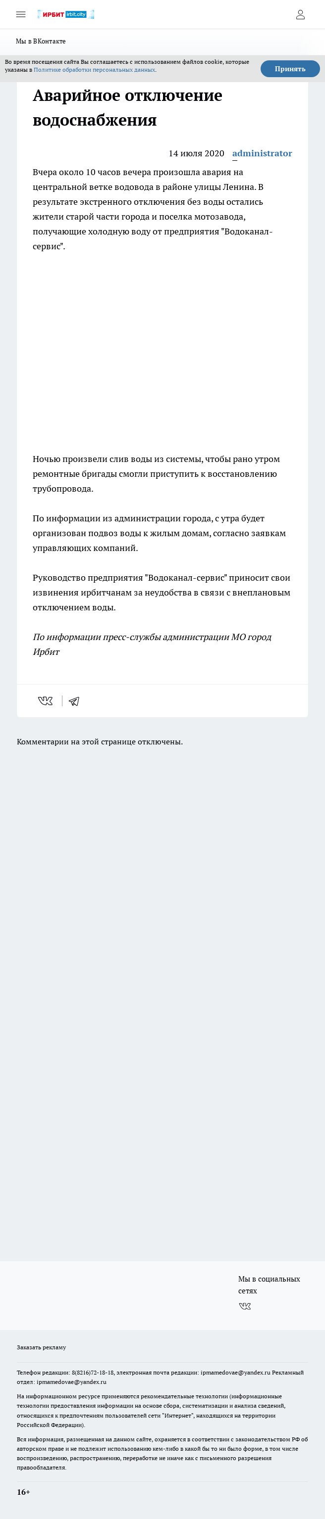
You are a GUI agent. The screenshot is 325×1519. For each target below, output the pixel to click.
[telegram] (77, 701)
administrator (262, 153)
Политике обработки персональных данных (94, 69)
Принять (290, 68)
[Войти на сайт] (300, 14)
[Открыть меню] (21, 14)
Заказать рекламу (41, 1347)
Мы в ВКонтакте (41, 41)
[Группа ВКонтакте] (244, 1307)
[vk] (46, 701)
